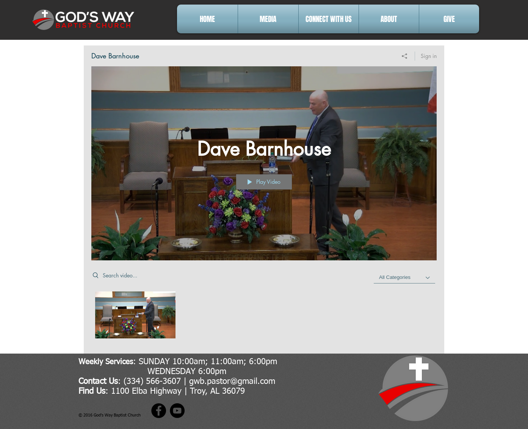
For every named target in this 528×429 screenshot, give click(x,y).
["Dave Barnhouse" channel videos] (264, 316)
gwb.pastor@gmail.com (232, 381)
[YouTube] (177, 410)
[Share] (404, 56)
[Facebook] (158, 410)
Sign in (429, 55)
